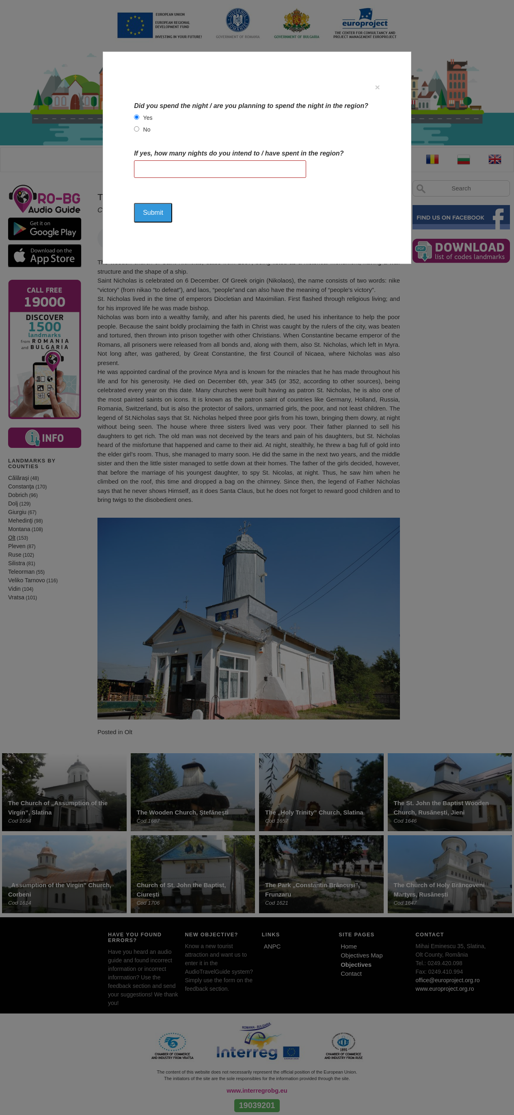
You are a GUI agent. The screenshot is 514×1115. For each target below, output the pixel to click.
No (147, 129)
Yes (148, 118)
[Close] (377, 87)
